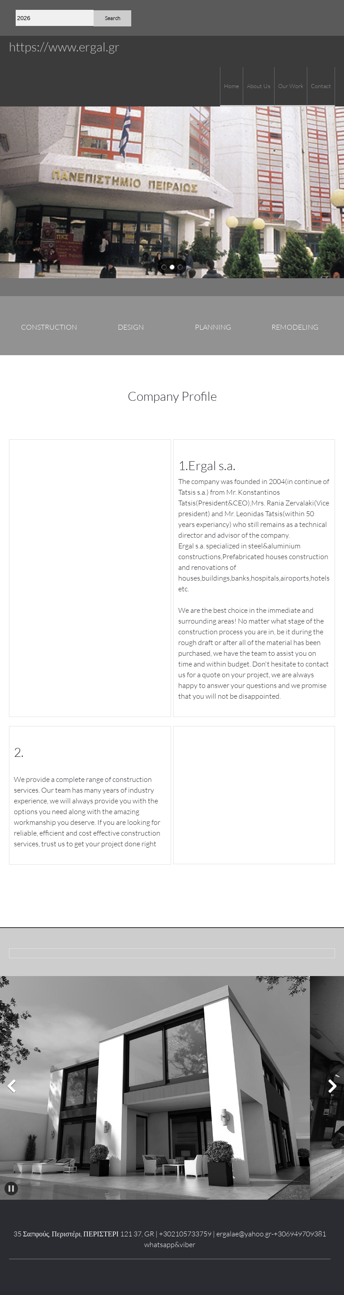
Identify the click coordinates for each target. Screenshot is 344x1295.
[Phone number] (301, 18)
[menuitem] (231, 86)
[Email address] (315, 18)
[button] (11, 1086)
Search (112, 18)
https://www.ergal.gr (64, 46)
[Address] (328, 18)
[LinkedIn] (169, 1272)
